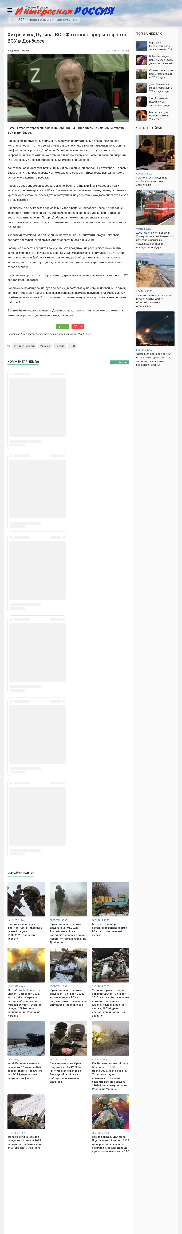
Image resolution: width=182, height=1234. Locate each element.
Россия (60, 346)
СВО (72, 346)
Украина (45, 346)
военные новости (24, 346)
